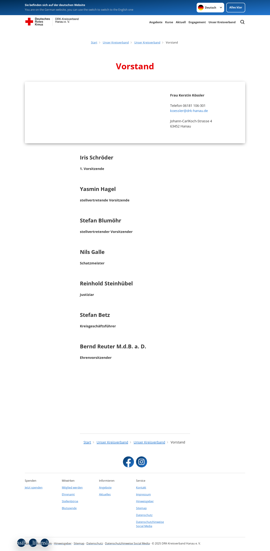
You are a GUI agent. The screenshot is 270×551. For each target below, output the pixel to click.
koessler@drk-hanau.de (189, 140)
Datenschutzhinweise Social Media (150, 524)
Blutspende (69, 508)
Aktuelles (105, 494)
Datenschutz (144, 515)
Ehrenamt (68, 494)
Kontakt (141, 487)
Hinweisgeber (145, 501)
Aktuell (181, 22)
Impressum (143, 494)
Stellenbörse (70, 501)
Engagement (197, 22)
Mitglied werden (72, 487)
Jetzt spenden (34, 487)
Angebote (155, 22)
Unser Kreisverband (222, 22)
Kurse (169, 22)
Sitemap (141, 508)
